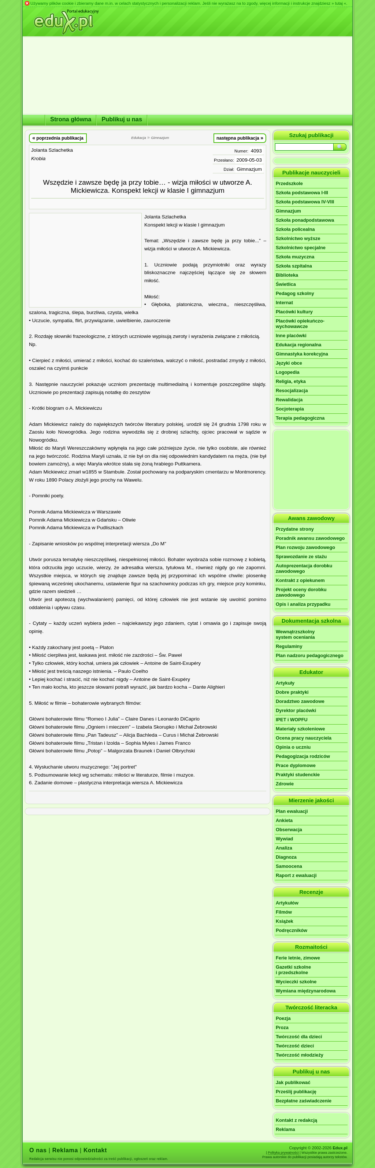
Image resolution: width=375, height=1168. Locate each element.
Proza (282, 1027)
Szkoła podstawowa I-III (302, 192)
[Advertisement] (85, 260)
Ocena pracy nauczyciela (303, 738)
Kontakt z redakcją (296, 1120)
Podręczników (291, 930)
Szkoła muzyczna (295, 256)
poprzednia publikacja (57, 138)
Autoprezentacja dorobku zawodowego (304, 568)
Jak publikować (293, 1082)
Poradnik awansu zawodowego (310, 538)
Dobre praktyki (292, 692)
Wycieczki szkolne (296, 981)
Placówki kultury (294, 311)
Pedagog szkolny (295, 293)
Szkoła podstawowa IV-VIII (305, 202)
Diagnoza (286, 857)
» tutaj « (338, 3)
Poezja (283, 1018)
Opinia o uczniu (293, 747)
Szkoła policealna (295, 229)
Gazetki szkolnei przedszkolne (293, 969)
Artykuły (285, 683)
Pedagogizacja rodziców (303, 756)
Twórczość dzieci (295, 1046)
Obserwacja (289, 829)
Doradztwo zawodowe (300, 701)
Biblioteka (287, 275)
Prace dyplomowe (296, 765)
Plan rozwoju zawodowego (305, 547)
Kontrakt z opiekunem (300, 580)
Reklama (285, 1129)
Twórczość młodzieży (299, 1055)
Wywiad (284, 838)
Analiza (284, 848)
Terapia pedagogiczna (300, 418)
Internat (284, 302)
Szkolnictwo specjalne (301, 247)
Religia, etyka (291, 381)
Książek (284, 921)
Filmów (284, 912)
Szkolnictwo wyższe (298, 238)
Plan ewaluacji (292, 811)
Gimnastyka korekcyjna (302, 354)
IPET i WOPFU (292, 719)
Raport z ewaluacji (296, 875)
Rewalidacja (289, 399)
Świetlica (286, 284)
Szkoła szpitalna (294, 266)
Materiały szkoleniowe (300, 729)
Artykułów (287, 903)
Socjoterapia (290, 409)
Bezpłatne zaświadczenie (303, 1100)
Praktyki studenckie (298, 774)
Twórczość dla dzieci (299, 1036)
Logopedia (288, 372)
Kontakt (95, 1150)
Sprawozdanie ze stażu (301, 556)
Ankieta (284, 820)
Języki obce (289, 363)
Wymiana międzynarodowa (305, 991)
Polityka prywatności (283, 1152)
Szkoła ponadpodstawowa (305, 220)
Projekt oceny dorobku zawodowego (301, 592)
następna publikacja (239, 138)
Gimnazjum (249, 169)
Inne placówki (291, 335)
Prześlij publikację (296, 1091)
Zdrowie (285, 783)
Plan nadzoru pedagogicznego (310, 655)
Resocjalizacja (292, 390)
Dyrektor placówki (296, 710)
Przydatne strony (295, 529)
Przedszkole (289, 183)
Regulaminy (289, 646)
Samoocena (289, 866)
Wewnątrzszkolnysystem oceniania (295, 634)
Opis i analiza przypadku (303, 604)
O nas (38, 1150)
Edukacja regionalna (298, 344)
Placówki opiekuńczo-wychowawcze (300, 323)
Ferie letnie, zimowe (298, 958)
